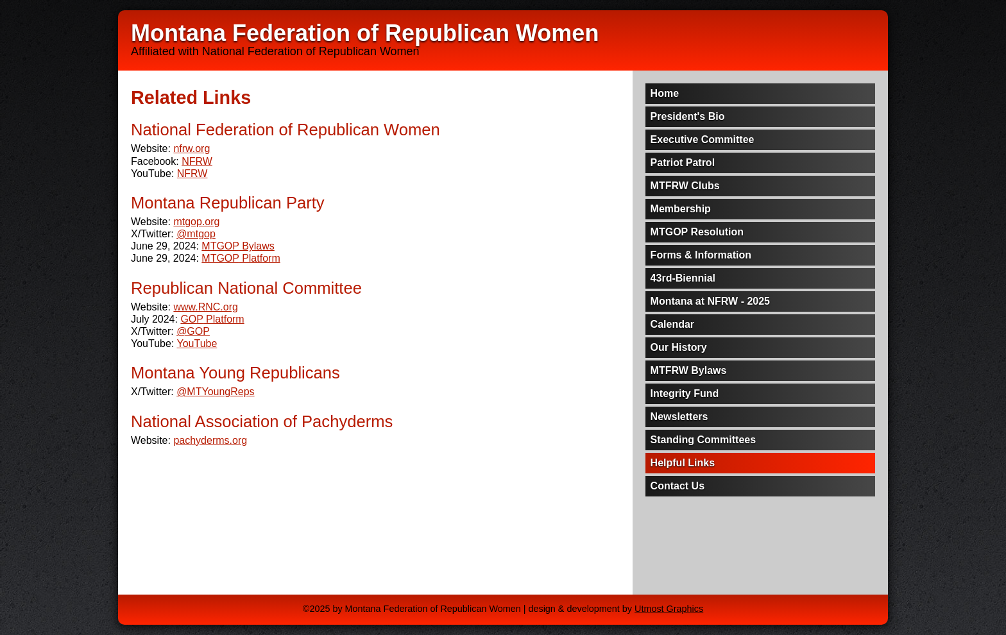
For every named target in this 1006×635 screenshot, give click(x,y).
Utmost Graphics (669, 609)
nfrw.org (191, 148)
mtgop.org (196, 221)
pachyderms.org (210, 440)
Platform (240, 258)
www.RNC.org (205, 306)
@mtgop (196, 233)
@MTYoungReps (215, 391)
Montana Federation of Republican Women (365, 33)
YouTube (196, 343)
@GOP (193, 331)
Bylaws (238, 246)
